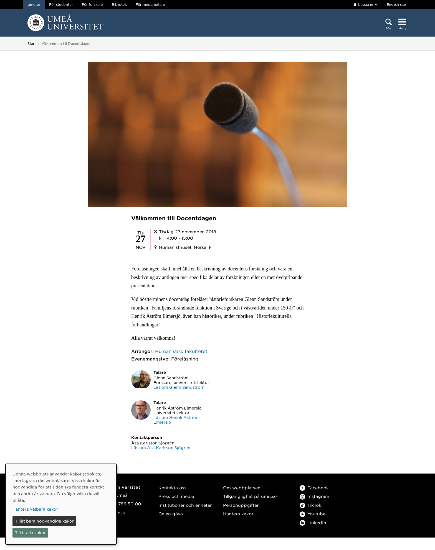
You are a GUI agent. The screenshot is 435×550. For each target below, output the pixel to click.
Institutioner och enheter (185, 505)
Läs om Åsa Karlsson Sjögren (160, 447)
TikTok (310, 505)
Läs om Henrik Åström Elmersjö (176, 419)
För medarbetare (150, 4)
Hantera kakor (238, 513)
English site (396, 4)
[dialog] (61, 504)
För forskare (92, 4)
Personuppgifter (241, 505)
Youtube (312, 513)
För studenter (61, 4)
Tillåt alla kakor (30, 532)
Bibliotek (119, 4)
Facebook (314, 487)
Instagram (314, 496)
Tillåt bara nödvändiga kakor (44, 520)
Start (31, 43)
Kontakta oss (172, 487)
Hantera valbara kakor (35, 508)
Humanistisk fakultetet (181, 351)
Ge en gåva (170, 513)
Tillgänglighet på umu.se (250, 496)
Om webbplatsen (242, 487)
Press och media (176, 496)
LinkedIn (313, 522)
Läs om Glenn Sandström (178, 387)
